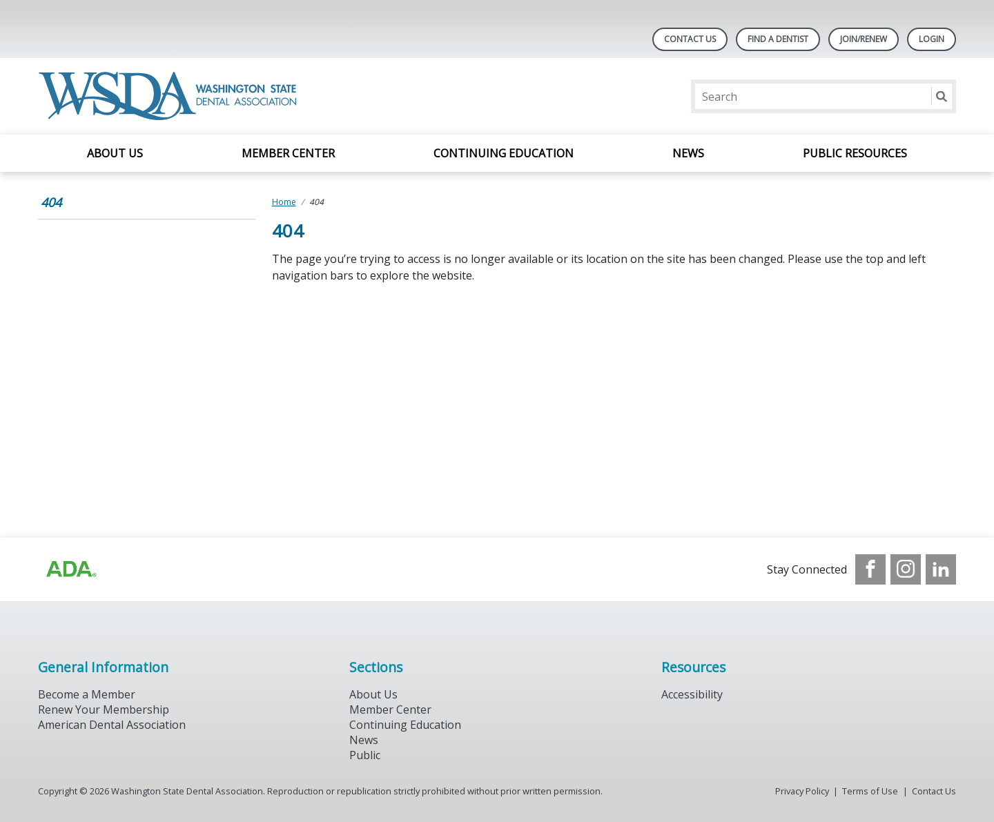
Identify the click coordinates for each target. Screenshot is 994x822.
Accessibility (692, 694)
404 (51, 202)
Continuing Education (503, 153)
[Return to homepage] (170, 96)
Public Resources (855, 153)
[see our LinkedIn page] (941, 569)
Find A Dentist (778, 39)
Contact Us (690, 39)
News (688, 153)
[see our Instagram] (905, 569)
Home (284, 202)
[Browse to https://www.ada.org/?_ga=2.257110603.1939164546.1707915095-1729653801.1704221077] (70, 569)
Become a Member (86, 694)
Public (364, 755)
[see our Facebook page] (870, 569)
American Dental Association (112, 724)
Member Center (288, 153)
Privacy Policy (802, 791)
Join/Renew (863, 39)
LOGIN (931, 39)
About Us (115, 153)
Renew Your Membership (103, 709)
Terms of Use (870, 791)
